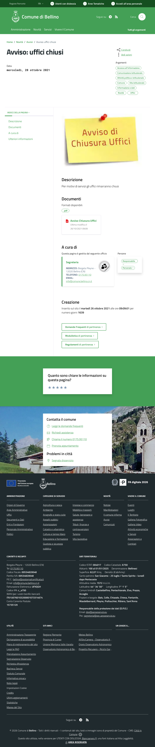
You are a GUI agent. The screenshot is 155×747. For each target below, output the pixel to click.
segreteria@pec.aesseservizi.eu (99, 616)
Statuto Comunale (16, 673)
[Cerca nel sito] (142, 16)
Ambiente (48, 510)
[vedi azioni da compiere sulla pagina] (124, 54)
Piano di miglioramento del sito (22, 644)
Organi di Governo (16, 505)
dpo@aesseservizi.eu (96, 612)
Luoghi (131, 510)
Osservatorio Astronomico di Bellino (61, 649)
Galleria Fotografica (137, 519)
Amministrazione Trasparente (21, 634)
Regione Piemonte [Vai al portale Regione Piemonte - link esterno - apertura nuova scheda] (17, 3)
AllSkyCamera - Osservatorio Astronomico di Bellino (105, 639)
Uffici (9, 515)
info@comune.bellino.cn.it (79, 281)
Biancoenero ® (89, 738)
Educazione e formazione (55, 539)
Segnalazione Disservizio (19, 659)
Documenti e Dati (15, 519)
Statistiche (12, 702)
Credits (10, 693)
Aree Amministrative (17, 510)
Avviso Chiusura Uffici (83, 221)
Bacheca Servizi (14, 668)
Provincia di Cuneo (52, 639)
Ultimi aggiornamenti (17, 697)
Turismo (76, 534)
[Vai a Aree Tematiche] (93, 3)
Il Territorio (133, 515)
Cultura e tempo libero (54, 534)
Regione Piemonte (52, 634)
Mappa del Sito (14, 707)
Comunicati (109, 524)
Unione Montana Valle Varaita (58, 644)
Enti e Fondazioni (15, 524)
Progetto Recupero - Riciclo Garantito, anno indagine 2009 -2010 (112, 649)
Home (10, 42)
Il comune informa (113, 515)
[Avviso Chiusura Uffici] (67, 221)
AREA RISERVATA (76, 742)
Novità (19, 42)
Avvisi (29, 42)
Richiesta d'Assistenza (18, 664)
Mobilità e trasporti (82, 510)
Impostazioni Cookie (17, 688)
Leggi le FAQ (13, 649)
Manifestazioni (111, 510)
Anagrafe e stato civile (54, 515)
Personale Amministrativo (20, 529)
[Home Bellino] (35, 17)
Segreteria (72, 262)
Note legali (12, 683)
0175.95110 (85, 275)
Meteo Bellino (86, 634)
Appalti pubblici (50, 519)
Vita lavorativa (80, 539)
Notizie (107, 505)
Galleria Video (134, 524)
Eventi (131, 505)
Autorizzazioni (50, 524)
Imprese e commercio (83, 505)
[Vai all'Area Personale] (127, 3)
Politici (10, 534)
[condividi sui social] (123, 49)
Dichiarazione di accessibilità (21, 639)
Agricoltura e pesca (52, 505)
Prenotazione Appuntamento (21, 654)
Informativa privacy (16, 678)
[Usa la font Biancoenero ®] (63, 3)
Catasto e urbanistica (53, 529)
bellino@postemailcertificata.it (28, 579)
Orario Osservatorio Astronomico (95, 644)
